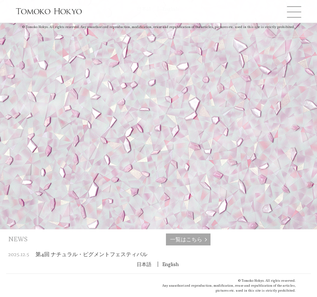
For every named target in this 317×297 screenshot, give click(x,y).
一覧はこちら (186, 239)
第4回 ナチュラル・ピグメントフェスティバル (77, 254)
